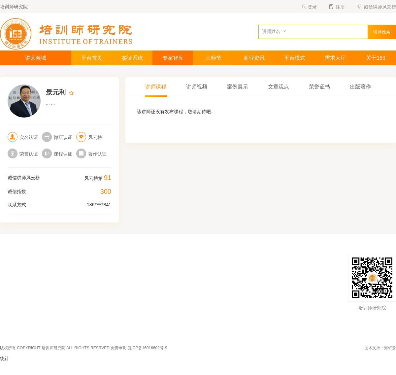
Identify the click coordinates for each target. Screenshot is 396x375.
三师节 (213, 58)
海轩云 (390, 348)
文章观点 (278, 86)
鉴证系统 (132, 58)
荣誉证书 (319, 86)
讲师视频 (196, 86)
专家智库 (172, 58)
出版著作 (360, 86)
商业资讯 (254, 58)
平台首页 (91, 58)
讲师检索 (381, 31)
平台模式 (294, 58)
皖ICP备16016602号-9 (147, 348)
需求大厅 (335, 58)
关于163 (375, 58)
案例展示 (237, 86)
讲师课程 (155, 86)
